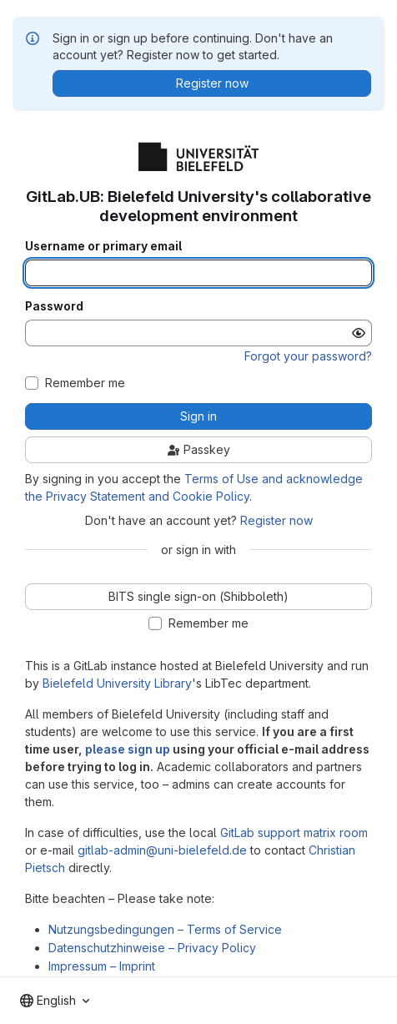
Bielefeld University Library (117, 683)
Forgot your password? (308, 356)
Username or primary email (103, 246)
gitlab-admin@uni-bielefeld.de (162, 850)
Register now (276, 520)
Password (54, 306)
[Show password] (358, 333)
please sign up (127, 749)
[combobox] (55, 1001)
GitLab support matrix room (294, 832)
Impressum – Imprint (101, 966)
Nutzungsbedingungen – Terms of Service (165, 929)
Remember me (85, 383)
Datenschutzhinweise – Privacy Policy (152, 948)
